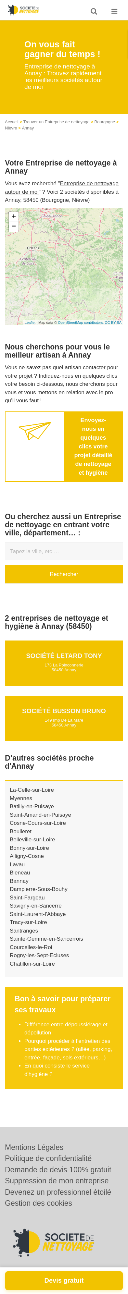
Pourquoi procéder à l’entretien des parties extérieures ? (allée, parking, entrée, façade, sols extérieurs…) (68, 1049)
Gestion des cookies (38, 1203)
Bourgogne (105, 121)
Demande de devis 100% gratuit (58, 1170)
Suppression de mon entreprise (57, 1181)
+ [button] (14, 217)
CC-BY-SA (113, 322)
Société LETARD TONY (64, 655)
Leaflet (30, 322)
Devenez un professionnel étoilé (58, 1192)
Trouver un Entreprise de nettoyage (56, 121)
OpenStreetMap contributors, (81, 322)
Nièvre (11, 128)
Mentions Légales (34, 1147)
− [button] (14, 227)
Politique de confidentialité (48, 1158)
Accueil (12, 121)
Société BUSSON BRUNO (64, 710)
